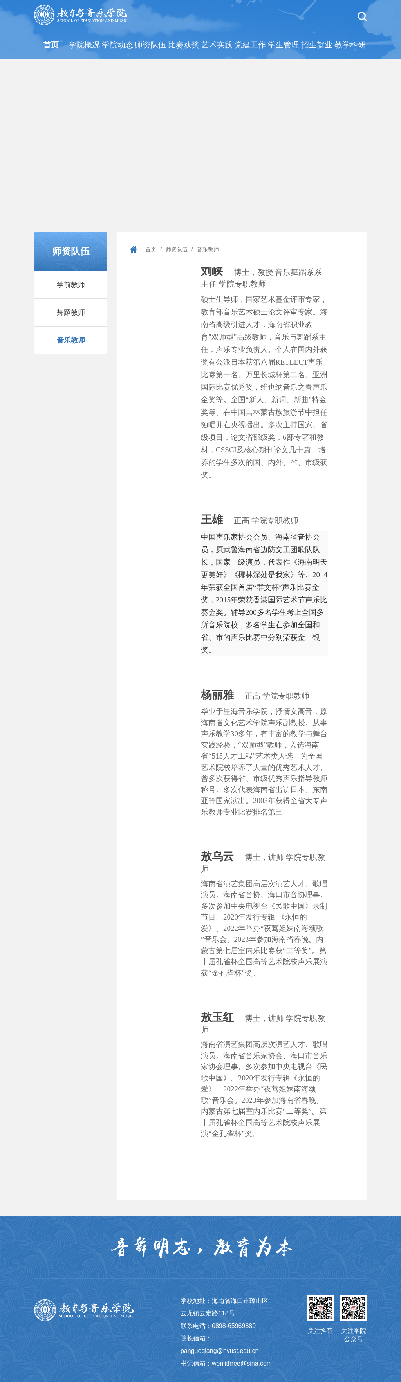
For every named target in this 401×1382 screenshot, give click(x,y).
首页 (51, 44)
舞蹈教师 (71, 312)
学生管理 (283, 44)
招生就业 (316, 44)
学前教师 (71, 285)
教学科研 (350, 44)
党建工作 (250, 44)
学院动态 (117, 44)
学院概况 (84, 44)
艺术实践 (217, 44)
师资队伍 (150, 44)
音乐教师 (71, 340)
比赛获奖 (183, 44)
